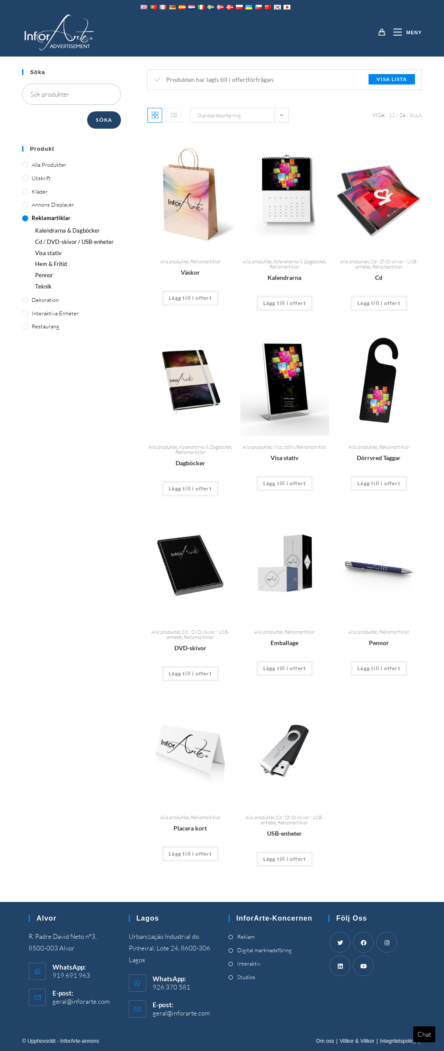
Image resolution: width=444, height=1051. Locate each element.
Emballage (284, 642)
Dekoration (45, 299)
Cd (378, 277)
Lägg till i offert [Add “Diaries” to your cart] (190, 488)
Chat (424, 1034)
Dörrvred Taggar (379, 457)
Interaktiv (249, 963)
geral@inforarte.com (81, 1001)
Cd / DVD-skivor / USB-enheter (74, 241)
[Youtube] (363, 965)
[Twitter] (340, 942)
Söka (104, 120)
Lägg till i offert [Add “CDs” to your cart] (379, 303)
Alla (416, 115)
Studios (246, 976)
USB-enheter (284, 833)
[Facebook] (363, 942)
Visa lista (391, 79)
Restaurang (45, 326)
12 (392, 115)
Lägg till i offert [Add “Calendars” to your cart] (285, 303)
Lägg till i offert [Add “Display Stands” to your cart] (285, 483)
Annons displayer (53, 204)
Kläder (40, 191)
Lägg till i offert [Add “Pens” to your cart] (379, 668)
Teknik (43, 286)
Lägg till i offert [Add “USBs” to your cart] (285, 859)
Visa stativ (283, 447)
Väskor (190, 272)
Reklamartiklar (205, 261)
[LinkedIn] (340, 965)
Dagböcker (190, 463)
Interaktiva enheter (55, 313)
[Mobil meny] (404, 32)
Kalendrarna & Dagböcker (299, 261)
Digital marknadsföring (264, 950)
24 (402, 115)
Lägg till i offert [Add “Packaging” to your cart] (285, 668)
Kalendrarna (284, 277)
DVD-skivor (190, 648)
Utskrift (41, 178)
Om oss (325, 1041)
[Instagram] (386, 942)
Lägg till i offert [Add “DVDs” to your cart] (190, 673)
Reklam (246, 936)
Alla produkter (174, 261)
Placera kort (190, 828)
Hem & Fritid (51, 263)
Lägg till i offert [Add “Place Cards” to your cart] (190, 853)
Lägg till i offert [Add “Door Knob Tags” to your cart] (379, 483)
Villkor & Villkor (357, 1041)
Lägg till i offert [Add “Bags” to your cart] (190, 298)
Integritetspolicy (398, 1041)
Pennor (379, 642)
